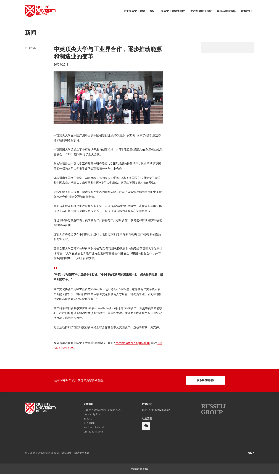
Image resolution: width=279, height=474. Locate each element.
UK (250, 452)
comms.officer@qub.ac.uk (132, 343)
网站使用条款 (81, 452)
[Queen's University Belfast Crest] (40, 11)
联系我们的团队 (205, 380)
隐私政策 (67, 452)
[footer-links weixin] (146, 426)
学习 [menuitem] (153, 11)
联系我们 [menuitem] (246, 11)
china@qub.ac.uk (159, 409)
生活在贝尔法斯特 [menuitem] (201, 11)
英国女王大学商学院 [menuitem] (173, 11)
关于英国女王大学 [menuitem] (134, 11)
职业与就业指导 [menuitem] (226, 11)
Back (32, 47)
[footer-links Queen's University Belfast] (40, 408)
